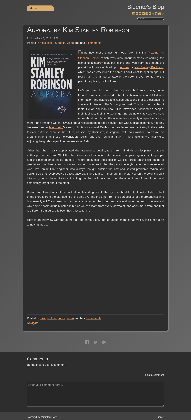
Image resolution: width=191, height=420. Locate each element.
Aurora (124, 67)
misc (43, 42)
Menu (33, 8)
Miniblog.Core (49, 417)
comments (93, 42)
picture (51, 42)
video (70, 42)
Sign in (160, 417)
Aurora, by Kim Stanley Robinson (78, 30)
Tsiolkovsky (56, 127)
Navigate (32, 323)
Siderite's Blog (145, 7)
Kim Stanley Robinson (149, 67)
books (61, 42)
